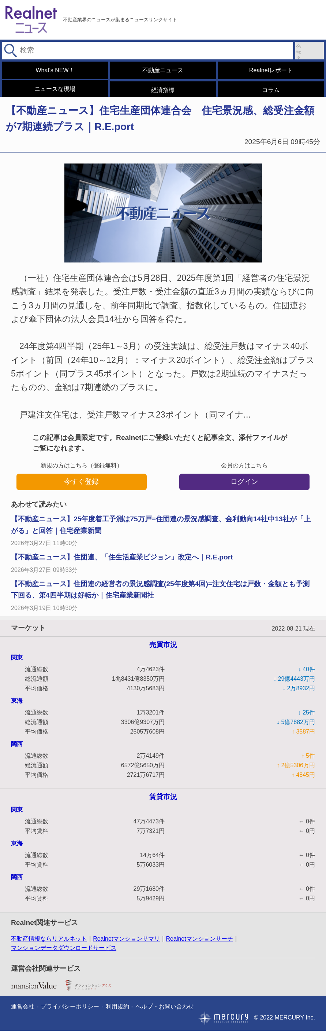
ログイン (244, 487)
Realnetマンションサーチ (199, 944)
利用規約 (117, 1012)
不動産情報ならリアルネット (49, 944)
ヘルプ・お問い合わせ (164, 1012)
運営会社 (22, 1012)
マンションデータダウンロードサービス (63, 953)
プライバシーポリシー (70, 1012)
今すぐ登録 (81, 487)
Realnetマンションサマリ (126, 944)
